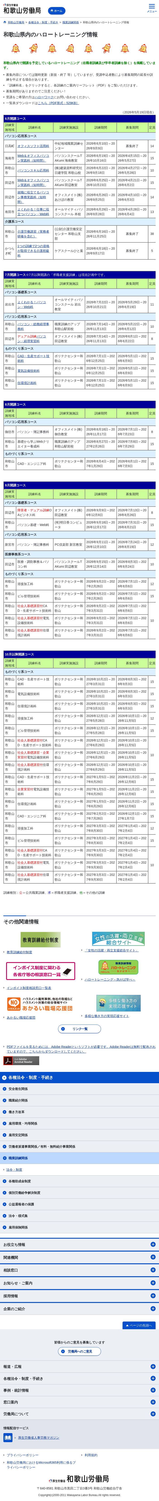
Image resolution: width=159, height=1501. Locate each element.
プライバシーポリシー (23, 1455)
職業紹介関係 (18, 1100)
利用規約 (91, 1455)
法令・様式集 (18, 1216)
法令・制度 (14, 1169)
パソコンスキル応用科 (33, 170)
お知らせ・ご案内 (79, 1282)
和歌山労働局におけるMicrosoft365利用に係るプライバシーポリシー (41, 1465)
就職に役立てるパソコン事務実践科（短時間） (33, 197)
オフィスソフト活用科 (33, 146)
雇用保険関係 (18, 1227)
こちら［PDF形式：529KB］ (58, 103)
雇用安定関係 (18, 1135)
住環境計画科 (26, 383)
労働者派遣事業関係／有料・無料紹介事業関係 (42, 1146)
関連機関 (79, 1257)
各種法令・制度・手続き (79, 1378)
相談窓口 (79, 1269)
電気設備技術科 (28, 371)
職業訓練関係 (18, 1158)
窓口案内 (79, 1402)
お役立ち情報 (79, 1244)
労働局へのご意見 (80, 1351)
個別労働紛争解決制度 (24, 1193)
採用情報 (79, 1295)
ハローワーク (44, 97)
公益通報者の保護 (23, 1204)
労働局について (79, 1413)
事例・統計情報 (79, 1390)
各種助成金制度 (20, 1181)
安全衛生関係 (18, 1089)
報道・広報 (79, 1366)
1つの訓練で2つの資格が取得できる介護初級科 (33, 250)
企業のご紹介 (79, 1308)
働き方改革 (16, 1112)
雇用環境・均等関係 (23, 1123)
